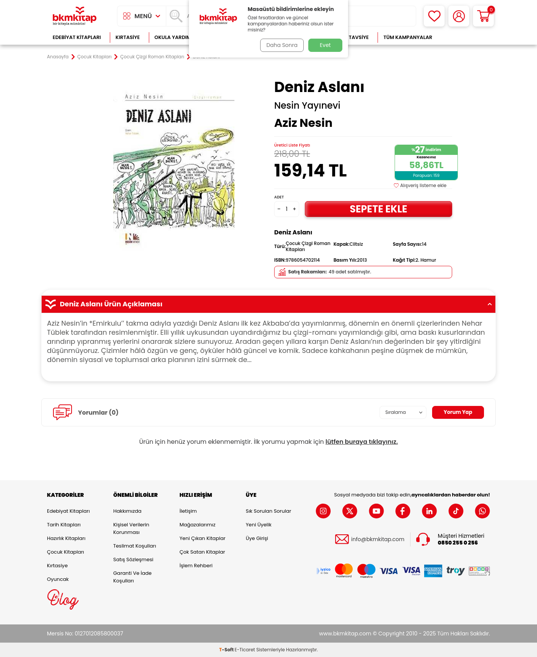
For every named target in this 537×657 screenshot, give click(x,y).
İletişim (188, 511)
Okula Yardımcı (175, 37)
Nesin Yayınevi (307, 106)
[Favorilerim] (434, 16)
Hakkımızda (127, 511)
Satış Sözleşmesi (133, 559)
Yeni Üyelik (259, 524)
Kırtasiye (128, 37)
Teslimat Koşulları (134, 545)
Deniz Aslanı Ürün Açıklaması (268, 304)
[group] (174, 167)
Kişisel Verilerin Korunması (131, 528)
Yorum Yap (457, 412)
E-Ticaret (245, 649)
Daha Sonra (281, 45)
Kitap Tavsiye (351, 37)
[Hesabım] (458, 16)
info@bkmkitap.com (377, 539)
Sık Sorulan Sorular (268, 511)
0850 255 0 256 (458, 542)
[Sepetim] (483, 16)
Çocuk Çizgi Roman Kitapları (152, 57)
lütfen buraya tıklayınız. (362, 441)
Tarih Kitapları (64, 524)
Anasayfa (58, 57)
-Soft (227, 649)
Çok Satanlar (465, 37)
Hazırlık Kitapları (66, 538)
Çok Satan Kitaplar (202, 552)
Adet (279, 197)
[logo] (74, 16)
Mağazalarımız (197, 524)
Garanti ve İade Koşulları (132, 577)
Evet (325, 45)
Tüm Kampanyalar (407, 37)
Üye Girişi (257, 538)
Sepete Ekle (378, 209)
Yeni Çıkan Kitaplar (202, 538)
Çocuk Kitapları (94, 57)
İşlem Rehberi (196, 565)
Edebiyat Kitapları (77, 37)
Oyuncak (58, 579)
